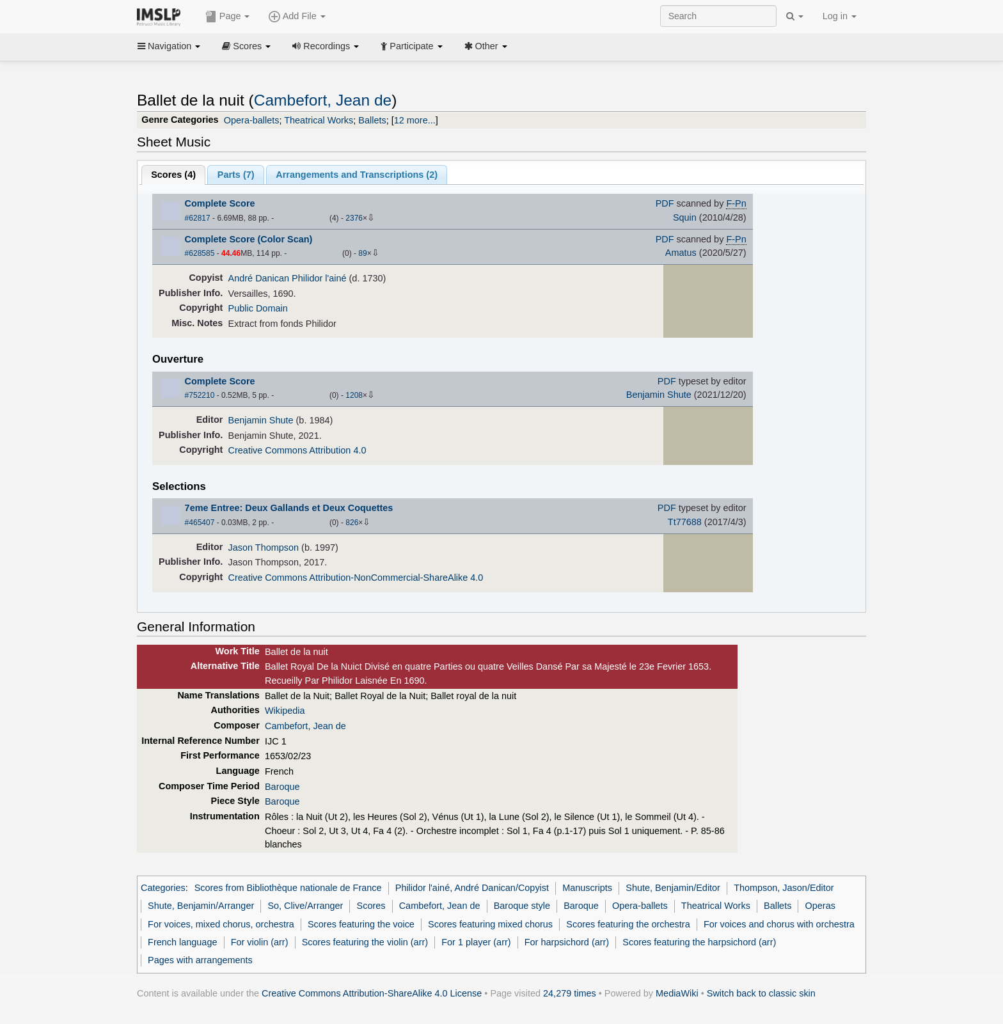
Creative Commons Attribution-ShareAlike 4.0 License (372, 993)
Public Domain (258, 308)
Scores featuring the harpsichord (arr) (699, 942)
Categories (163, 888)
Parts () (236, 174)
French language (182, 942)
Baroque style (522, 906)
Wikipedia (285, 710)
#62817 (197, 218)
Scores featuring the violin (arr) (365, 942)
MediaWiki (677, 993)
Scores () (173, 174)
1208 (354, 395)
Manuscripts (587, 888)
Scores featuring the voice (361, 924)
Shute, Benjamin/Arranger (201, 906)
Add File (297, 16)
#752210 (200, 395)
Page (227, 16)
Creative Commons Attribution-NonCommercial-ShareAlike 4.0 (356, 577)
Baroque (282, 787)
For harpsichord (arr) (567, 942)
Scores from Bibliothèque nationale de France (288, 888)
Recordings (325, 46)
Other (485, 46)
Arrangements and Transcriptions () (357, 174)
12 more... (415, 120)
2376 (354, 218)
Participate (411, 46)
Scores (246, 46)
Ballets (372, 120)
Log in (840, 16)
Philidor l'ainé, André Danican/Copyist (472, 888)
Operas (820, 906)
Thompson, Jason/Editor (784, 888)
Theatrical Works (318, 120)
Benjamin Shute (658, 395)
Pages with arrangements (200, 960)
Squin (685, 217)
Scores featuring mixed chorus (490, 924)
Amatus (681, 253)
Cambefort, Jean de (322, 100)
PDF (665, 203)
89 (362, 253)
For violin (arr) (259, 942)
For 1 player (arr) (475, 942)
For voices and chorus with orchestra (779, 924)
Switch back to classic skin (761, 993)
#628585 (200, 253)
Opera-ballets (252, 120)
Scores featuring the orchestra (628, 924)
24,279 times (569, 993)
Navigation (169, 46)
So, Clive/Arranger (305, 906)
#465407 (200, 522)
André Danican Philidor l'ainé (287, 278)
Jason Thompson (263, 547)
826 (351, 522)
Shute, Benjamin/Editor (673, 888)
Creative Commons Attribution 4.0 (297, 450)
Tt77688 (685, 522)
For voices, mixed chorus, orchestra (221, 924)
